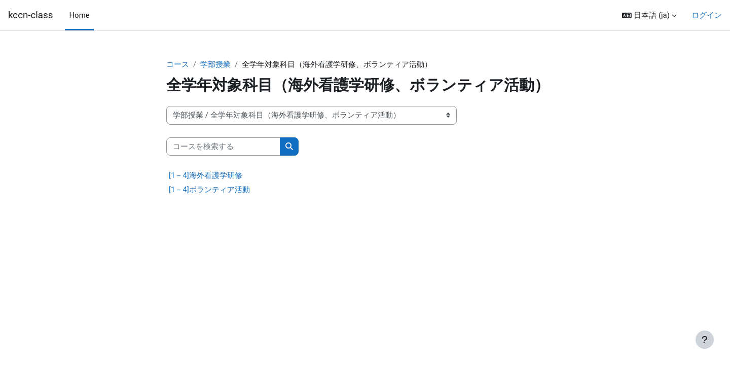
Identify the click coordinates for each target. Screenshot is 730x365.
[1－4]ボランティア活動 (209, 190)
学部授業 (215, 64)
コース (177, 64)
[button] (649, 15)
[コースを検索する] (223, 146)
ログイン (706, 15)
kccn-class (30, 15)
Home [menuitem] (79, 15)
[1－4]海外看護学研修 (205, 175)
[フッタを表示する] (705, 340)
